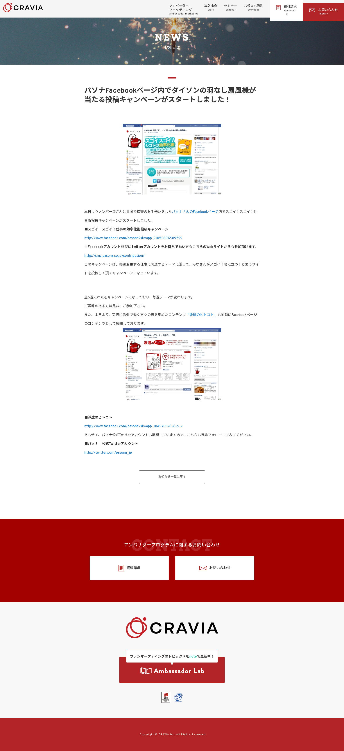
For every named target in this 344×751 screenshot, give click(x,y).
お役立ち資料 (253, 8)
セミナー (230, 8)
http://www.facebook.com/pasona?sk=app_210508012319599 (133, 238)
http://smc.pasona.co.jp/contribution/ (114, 256)
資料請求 (286, 10)
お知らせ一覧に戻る (172, 477)
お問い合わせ (323, 12)
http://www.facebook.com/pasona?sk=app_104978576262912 (133, 426)
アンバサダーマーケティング (183, 10)
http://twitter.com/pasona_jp (108, 453)
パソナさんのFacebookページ (195, 212)
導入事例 (210, 8)
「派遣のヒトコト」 (201, 315)
